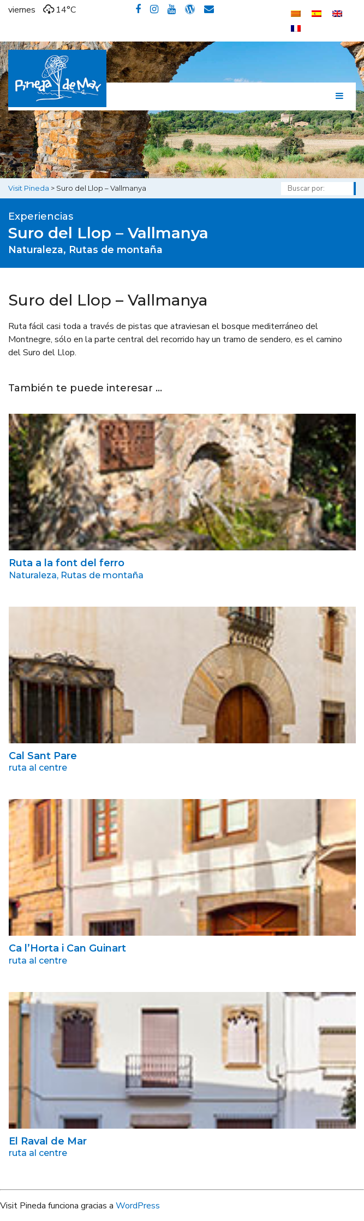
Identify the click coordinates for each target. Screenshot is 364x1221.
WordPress (138, 1206)
